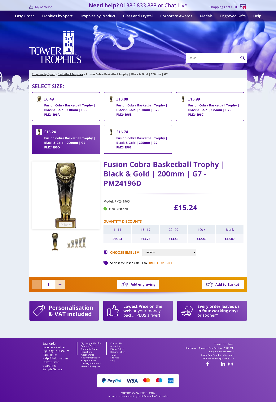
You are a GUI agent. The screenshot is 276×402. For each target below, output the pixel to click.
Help (257, 15)
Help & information (90, 357)
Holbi (140, 396)
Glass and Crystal (138, 15)
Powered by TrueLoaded (156, 396)
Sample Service (52, 369)
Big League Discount (55, 351)
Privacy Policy (117, 349)
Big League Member (91, 343)
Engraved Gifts (233, 15)
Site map (114, 357)
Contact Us (116, 343)
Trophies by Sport (57, 15)
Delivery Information (91, 363)
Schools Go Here (89, 346)
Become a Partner (54, 347)
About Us (115, 346)
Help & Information (55, 358)
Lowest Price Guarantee (50, 364)
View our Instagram (90, 366)
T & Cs (113, 354)
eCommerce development (121, 396)
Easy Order (24, 15)
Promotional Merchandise (87, 353)
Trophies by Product (97, 15)
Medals (206, 15)
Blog (112, 360)
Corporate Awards (176, 15)
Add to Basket (227, 284)
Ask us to (153, 263)
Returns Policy (117, 352)
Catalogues (49, 355)
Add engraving (143, 284)
